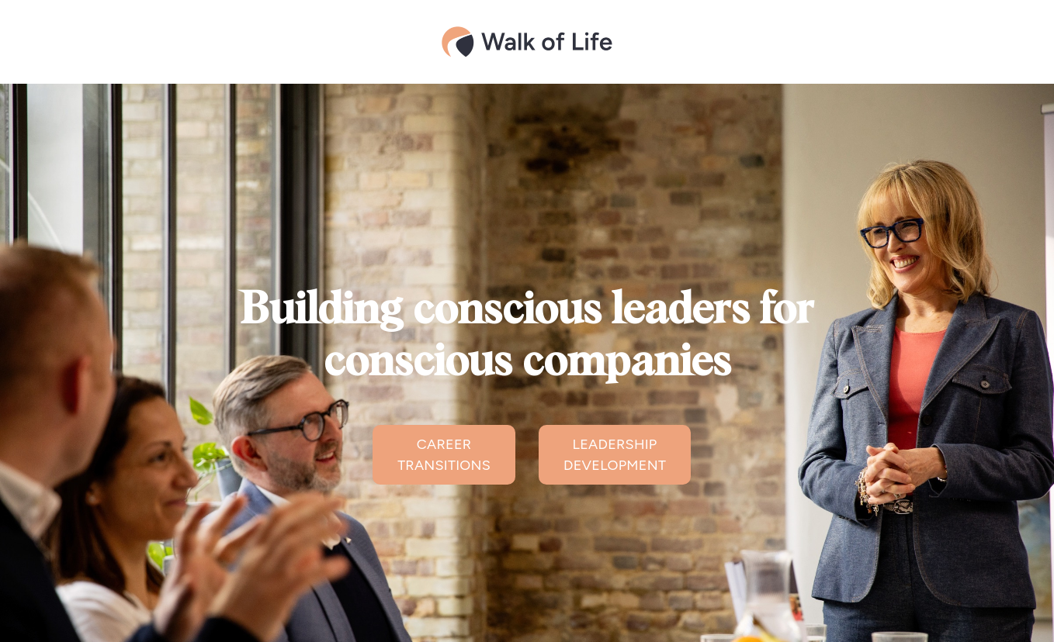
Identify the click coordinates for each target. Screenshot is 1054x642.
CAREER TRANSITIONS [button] (444, 455)
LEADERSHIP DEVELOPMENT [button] (614, 455)
